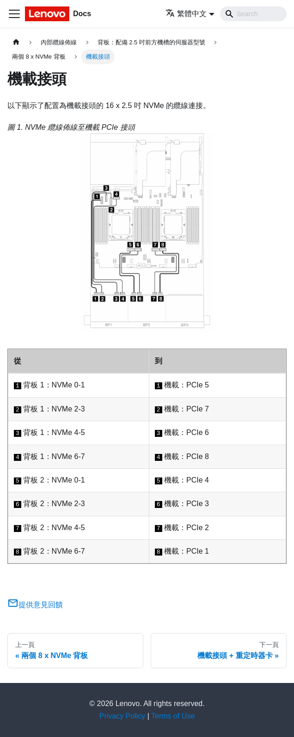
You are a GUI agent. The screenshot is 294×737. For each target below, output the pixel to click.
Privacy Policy (122, 716)
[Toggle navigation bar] (14, 14)
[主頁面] (16, 42)
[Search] (253, 13)
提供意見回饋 (35, 605)
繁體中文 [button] (186, 14)
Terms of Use (173, 716)
